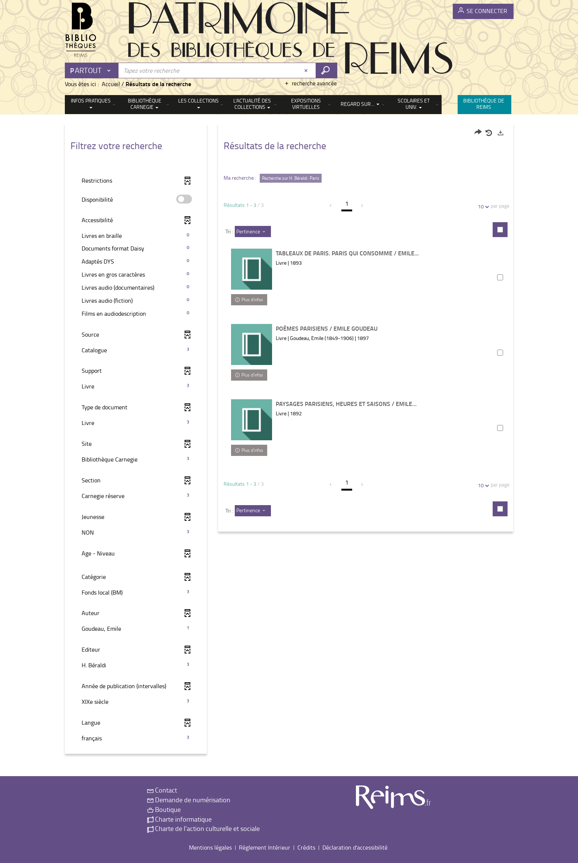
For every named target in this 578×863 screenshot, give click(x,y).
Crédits (306, 847)
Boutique (164, 809)
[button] (136, 236)
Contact (162, 789)
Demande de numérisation (188, 799)
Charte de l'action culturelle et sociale (203, 828)
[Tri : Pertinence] (253, 231)
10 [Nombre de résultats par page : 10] (482, 206)
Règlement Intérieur (264, 847)
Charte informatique (179, 819)
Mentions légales (210, 847)
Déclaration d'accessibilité (355, 847)
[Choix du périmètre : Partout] (92, 70)
